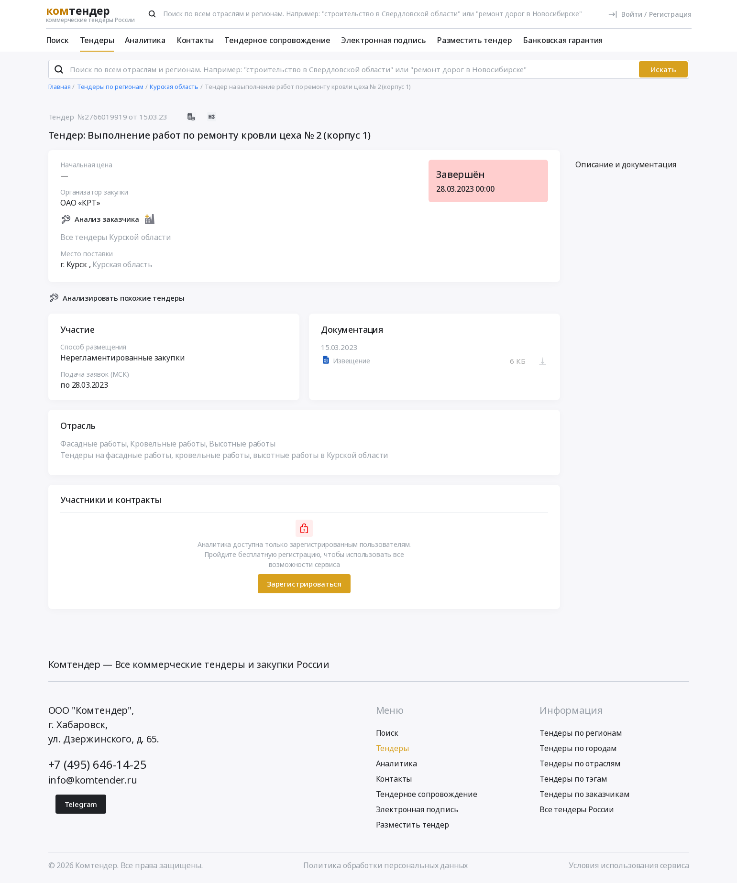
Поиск (57, 40)
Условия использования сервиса (629, 865)
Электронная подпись (383, 40)
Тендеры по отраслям (580, 763)
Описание (625, 165)
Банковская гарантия (563, 40)
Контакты (195, 40)
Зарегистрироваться (303, 584)
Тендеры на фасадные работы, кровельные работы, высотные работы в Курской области (224, 455)
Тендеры (97, 40)
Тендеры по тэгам (573, 779)
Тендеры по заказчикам (584, 794)
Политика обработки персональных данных (385, 865)
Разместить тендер (474, 40)
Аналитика (145, 40)
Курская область (122, 264)
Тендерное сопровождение (277, 40)
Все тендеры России (576, 809)
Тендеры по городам (578, 748)
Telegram (81, 804)
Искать (663, 69)
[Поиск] (152, 14)
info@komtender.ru (92, 780)
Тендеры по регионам (580, 733)
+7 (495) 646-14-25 (97, 764)
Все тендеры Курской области (115, 237)
